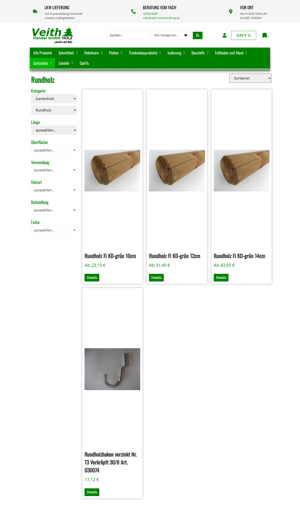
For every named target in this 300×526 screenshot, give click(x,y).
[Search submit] (197, 35)
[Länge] (54, 130)
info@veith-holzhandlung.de (161, 18)
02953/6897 (150, 14)
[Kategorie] (54, 98)
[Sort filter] (250, 78)
